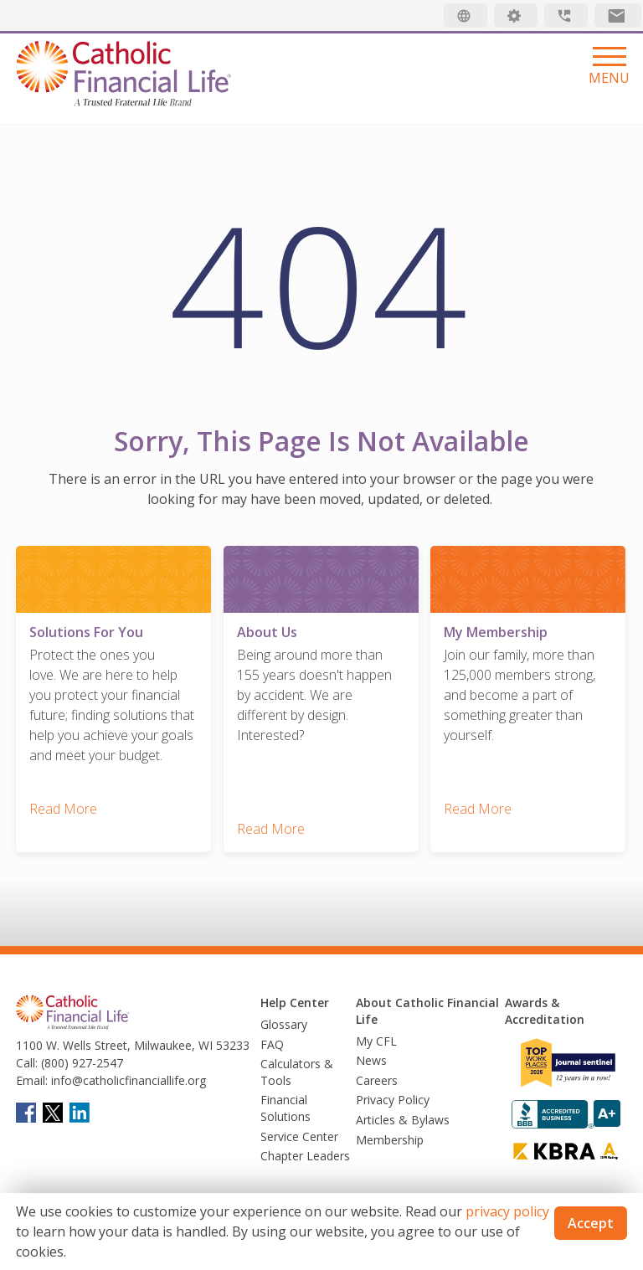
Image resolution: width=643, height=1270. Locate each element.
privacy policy (507, 1211)
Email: (32, 1079)
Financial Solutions (285, 1107)
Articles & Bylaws (403, 1118)
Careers (377, 1079)
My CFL (376, 1039)
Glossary (283, 1023)
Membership (390, 1138)
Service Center (299, 1135)
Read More (63, 808)
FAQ (272, 1043)
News (371, 1059)
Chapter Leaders (305, 1154)
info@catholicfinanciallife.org (127, 1079)
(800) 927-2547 (80, 1062)
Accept (591, 1223)
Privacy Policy (393, 1099)
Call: (27, 1062)
